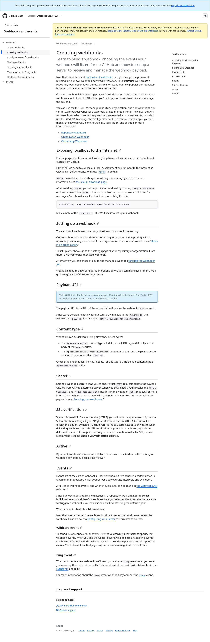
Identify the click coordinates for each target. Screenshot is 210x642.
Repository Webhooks (73, 132)
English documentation (183, 5)
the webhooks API (146, 485)
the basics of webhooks (99, 77)
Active (63, 446)
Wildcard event (69, 528)
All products (11, 25)
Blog (135, 630)
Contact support (66, 610)
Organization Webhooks (75, 137)
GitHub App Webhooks (74, 141)
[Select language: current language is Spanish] (205, 15)
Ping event (66, 555)
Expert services (122, 630)
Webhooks (87, 43)
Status (100, 630)
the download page (91, 182)
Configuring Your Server (101, 519)
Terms (82, 630)
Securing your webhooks (88, 399)
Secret (63, 375)
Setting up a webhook (77, 223)
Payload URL (69, 284)
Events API (62, 568)
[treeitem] (26, 59)
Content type (69, 329)
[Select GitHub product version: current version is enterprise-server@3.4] (44, 15)
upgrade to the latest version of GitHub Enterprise (132, 30)
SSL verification (72, 409)
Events (64, 468)
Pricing (109, 630)
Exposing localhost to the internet (88, 150)
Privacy (90, 630)
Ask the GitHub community (71, 605)
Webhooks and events (20, 31)
